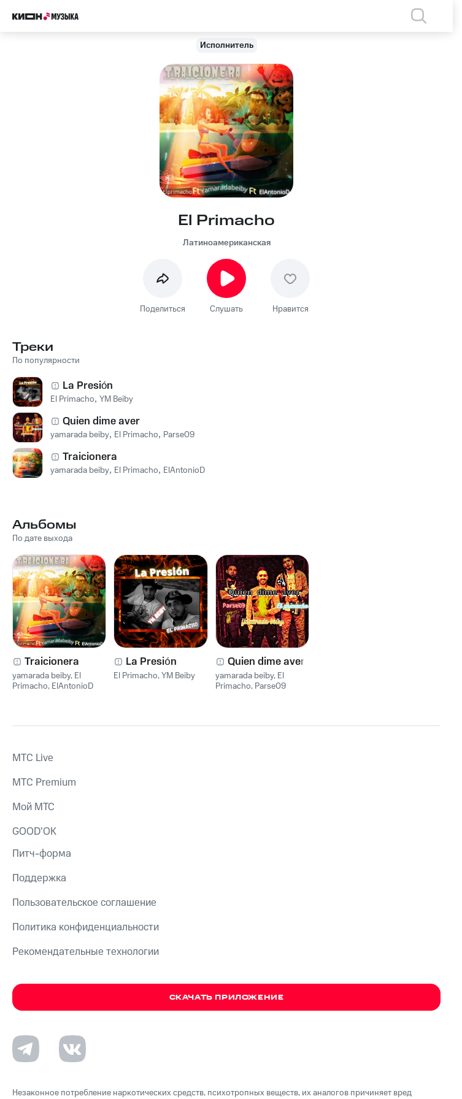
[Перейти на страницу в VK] (72, 1048)
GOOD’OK (34, 831)
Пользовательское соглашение (84, 902)
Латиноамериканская (227, 243)
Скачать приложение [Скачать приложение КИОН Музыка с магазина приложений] (226, 997)
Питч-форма (41, 853)
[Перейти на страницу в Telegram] (25, 1048)
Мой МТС (33, 807)
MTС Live (32, 758)
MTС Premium (44, 782)
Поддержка (39, 878)
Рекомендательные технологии (85, 951)
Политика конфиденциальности (85, 927)
